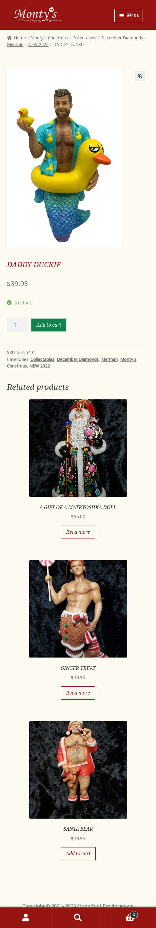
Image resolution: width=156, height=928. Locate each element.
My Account (26, 918)
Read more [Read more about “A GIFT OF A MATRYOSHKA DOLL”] (78, 532)
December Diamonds (122, 38)
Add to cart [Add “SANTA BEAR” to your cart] (78, 853)
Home (20, 38)
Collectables (84, 38)
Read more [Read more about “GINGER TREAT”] (78, 692)
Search (78, 918)
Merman (15, 44)
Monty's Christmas (49, 38)
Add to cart (49, 325)
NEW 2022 (38, 44)
